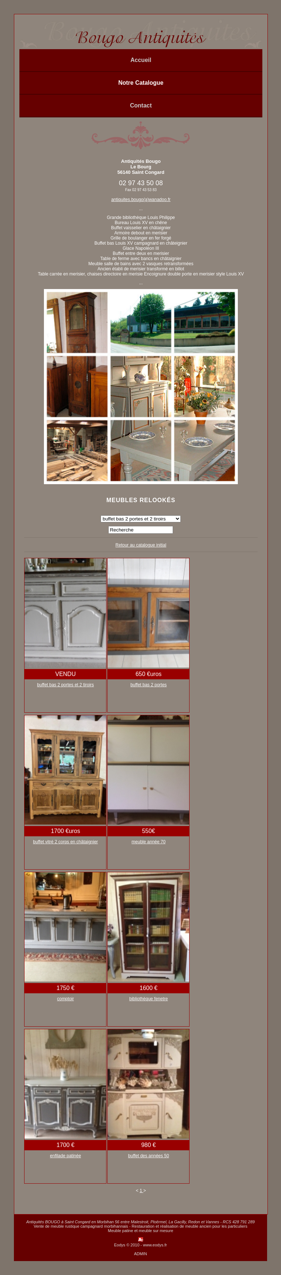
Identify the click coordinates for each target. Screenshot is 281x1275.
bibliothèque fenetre (148, 998)
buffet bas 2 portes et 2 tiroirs (65, 684)
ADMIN (140, 1254)
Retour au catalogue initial (141, 545)
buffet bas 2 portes (148, 684)
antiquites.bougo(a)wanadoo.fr (141, 199)
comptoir (65, 998)
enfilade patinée (65, 1155)
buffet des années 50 (148, 1155)
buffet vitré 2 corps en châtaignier (65, 841)
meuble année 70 (149, 841)
